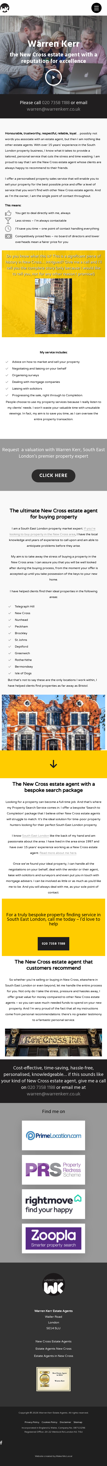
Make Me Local (64, 1456)
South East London (35, 836)
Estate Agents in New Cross (53, 1356)
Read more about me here (58, 853)
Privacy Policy (32, 1422)
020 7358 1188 (56, 103)
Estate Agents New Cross (53, 1349)
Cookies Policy (49, 1422)
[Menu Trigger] (96, 8)
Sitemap (78, 1422)
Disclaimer (65, 1422)
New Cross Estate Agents (53, 1341)
